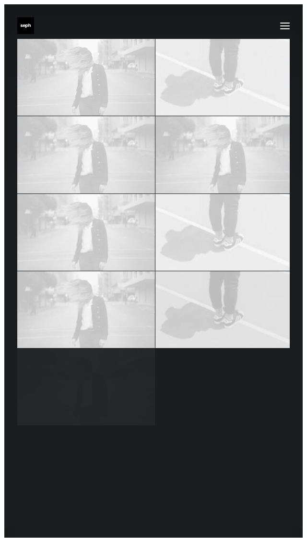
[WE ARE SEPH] (25, 25)
